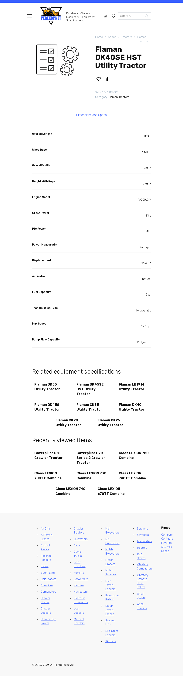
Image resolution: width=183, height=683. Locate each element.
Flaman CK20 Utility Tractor (69, 426)
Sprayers (142, 535)
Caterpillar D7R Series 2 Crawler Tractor (91, 462)
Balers (45, 573)
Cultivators (81, 545)
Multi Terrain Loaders (110, 591)
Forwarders (81, 585)
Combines (47, 592)
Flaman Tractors (142, 39)
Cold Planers (48, 585)
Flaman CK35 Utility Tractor (90, 409)
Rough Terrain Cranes (109, 616)
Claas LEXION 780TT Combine (48, 480)
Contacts (167, 545)
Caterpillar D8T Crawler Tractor (49, 459)
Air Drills (46, 535)
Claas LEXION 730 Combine (88, 480)
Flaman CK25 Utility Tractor (111, 426)
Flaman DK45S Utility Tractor (48, 409)
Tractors (126, 37)
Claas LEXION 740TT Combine (132, 480)
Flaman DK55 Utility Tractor (48, 388)
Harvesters (81, 598)
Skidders (110, 648)
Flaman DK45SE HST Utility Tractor (90, 391)
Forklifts (79, 579)
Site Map (166, 553)
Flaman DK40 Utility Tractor (132, 409)
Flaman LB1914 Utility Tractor (132, 388)
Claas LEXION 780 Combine (130, 459)
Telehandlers (144, 548)
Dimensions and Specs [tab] (91, 116)
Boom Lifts (48, 579)
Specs (112, 37)
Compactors (48, 598)
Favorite (166, 549)
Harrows (79, 592)
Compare (167, 541)
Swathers (143, 541)
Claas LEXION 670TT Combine (111, 497)
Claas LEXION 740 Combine (67, 497)
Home (99, 37)
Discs (77, 552)
